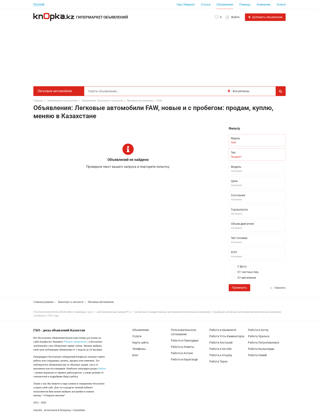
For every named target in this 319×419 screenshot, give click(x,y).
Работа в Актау (258, 330)
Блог (135, 355)
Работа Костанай (221, 342)
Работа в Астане (182, 353)
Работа (102, 368)
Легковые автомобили (101, 302)
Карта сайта (140, 342)
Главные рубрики (43, 302)
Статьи (205, 4)
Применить (239, 287)
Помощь (245, 4)
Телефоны (139, 348)
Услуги (281, 4)
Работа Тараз (218, 361)
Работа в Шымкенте (222, 330)
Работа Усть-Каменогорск (227, 336)
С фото (238, 266)
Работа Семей (257, 355)
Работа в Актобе (220, 348)
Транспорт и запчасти (70, 302)
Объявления (224, 4)
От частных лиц (243, 272)
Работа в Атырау (220, 355)
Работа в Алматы (182, 346)
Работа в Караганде (184, 359)
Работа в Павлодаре (184, 340)
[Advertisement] (159, 51)
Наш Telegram (186, 4)
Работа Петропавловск (263, 342)
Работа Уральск (259, 336)
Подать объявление (75, 341)
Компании (263, 4)
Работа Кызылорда (261, 348)
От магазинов (242, 277)
